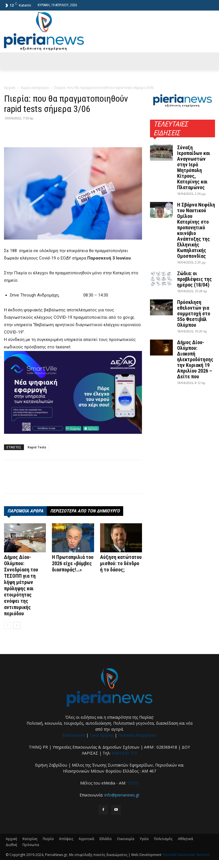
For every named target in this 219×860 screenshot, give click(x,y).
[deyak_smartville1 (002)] (73, 392)
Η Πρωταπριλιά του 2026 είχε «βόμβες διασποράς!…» (73, 563)
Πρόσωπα (31, 844)
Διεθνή (11, 844)
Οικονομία (125, 838)
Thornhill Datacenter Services (185, 854)
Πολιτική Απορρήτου (137, 735)
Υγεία (144, 838)
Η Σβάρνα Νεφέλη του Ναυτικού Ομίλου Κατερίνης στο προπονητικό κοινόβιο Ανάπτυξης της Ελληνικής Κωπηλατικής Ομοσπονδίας (196, 230)
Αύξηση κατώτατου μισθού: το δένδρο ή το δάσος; (121, 563)
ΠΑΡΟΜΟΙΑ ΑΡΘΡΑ (25, 511)
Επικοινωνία (73, 735)
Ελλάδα (105, 838)
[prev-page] (7, 625)
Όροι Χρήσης (101, 735)
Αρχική (9, 87)
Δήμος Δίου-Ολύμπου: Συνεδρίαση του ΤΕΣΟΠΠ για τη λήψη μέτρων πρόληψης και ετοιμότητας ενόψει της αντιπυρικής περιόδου (21, 585)
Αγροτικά (86, 838)
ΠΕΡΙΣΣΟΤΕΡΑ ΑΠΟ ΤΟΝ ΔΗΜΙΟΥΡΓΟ (85, 511)
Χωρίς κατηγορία (35, 87)
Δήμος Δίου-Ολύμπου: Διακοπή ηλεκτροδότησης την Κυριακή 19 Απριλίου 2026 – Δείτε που (195, 359)
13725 (133, 783)
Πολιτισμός (163, 838)
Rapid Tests (37, 447)
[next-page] (16, 625)
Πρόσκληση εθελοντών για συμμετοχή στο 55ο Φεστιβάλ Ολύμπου (193, 313)
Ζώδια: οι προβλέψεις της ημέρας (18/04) (194, 279)
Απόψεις (66, 838)
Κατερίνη (30, 838)
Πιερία (48, 838)
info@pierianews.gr (121, 795)
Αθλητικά (185, 838)
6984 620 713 (124, 753)
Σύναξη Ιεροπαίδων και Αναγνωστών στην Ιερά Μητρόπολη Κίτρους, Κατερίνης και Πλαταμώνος (193, 167)
